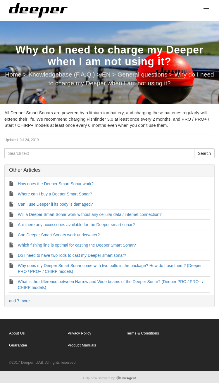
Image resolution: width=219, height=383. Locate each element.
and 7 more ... (21, 301)
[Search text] (99, 153)
